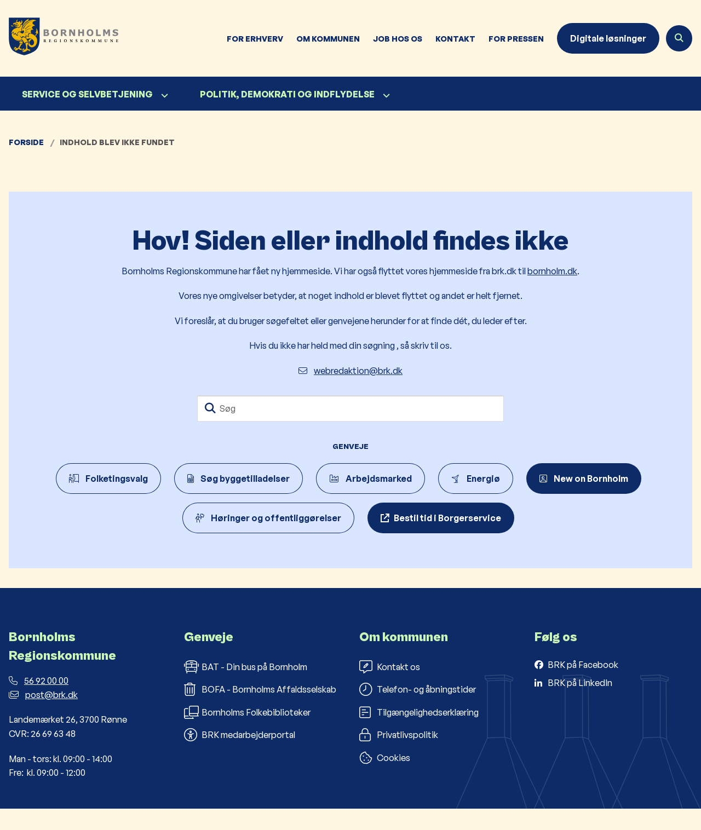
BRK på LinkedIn (580, 704)
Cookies (384, 779)
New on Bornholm (583, 478)
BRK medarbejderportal (239, 756)
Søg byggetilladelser (238, 478)
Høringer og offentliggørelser (268, 517)
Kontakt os (389, 688)
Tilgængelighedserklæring (419, 733)
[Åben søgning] (679, 38)
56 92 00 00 (38, 702)
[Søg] (350, 408)
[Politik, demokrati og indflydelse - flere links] (385, 95)
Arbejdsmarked (370, 478)
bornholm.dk (552, 271)
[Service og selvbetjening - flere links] (163, 95)
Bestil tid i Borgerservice (447, 517)
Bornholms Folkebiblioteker (247, 733)
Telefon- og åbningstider (417, 711)
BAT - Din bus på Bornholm (245, 688)
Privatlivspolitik (398, 756)
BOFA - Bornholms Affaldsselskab (260, 711)
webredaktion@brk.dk (350, 370)
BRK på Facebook (583, 686)
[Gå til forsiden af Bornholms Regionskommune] (59, 38)
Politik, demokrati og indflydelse (287, 94)
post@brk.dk (43, 716)
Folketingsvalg (108, 478)
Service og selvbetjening (87, 94)
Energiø (475, 478)
